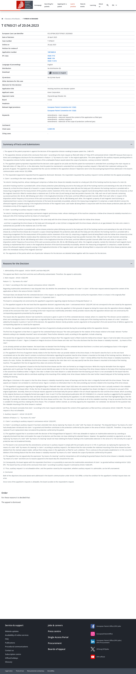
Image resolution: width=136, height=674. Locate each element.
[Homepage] (2, 19)
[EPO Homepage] (24, 5)
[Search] (108, 5)
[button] (68, 144)
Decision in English (57, 73)
